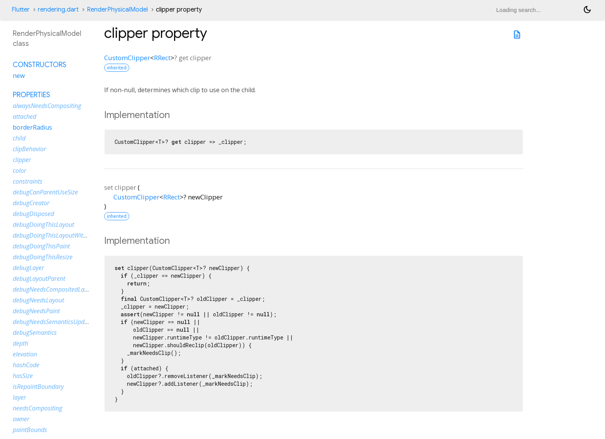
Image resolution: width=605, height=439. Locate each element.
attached (24, 116)
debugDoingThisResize (43, 257)
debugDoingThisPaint (41, 246)
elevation (25, 354)
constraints (27, 181)
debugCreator (31, 203)
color (19, 170)
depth (20, 343)
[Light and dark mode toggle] (587, 9)
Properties (31, 95)
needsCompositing (37, 408)
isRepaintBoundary (38, 386)
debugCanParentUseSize (45, 192)
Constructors (39, 65)
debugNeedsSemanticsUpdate (53, 321)
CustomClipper (127, 57)
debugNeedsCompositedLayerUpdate (62, 289)
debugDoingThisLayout (43, 224)
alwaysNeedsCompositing (47, 105)
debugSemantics (35, 332)
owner (21, 419)
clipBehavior (29, 149)
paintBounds (30, 429)
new (19, 75)
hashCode (26, 365)
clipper (22, 159)
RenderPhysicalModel (117, 10)
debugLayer (28, 267)
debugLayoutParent (39, 278)
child (19, 138)
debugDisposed (33, 213)
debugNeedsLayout (38, 300)
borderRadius (32, 127)
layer (19, 397)
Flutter (21, 10)
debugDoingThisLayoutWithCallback (61, 235)
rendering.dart (58, 10)
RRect (162, 57)
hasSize (23, 375)
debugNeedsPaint (36, 311)
